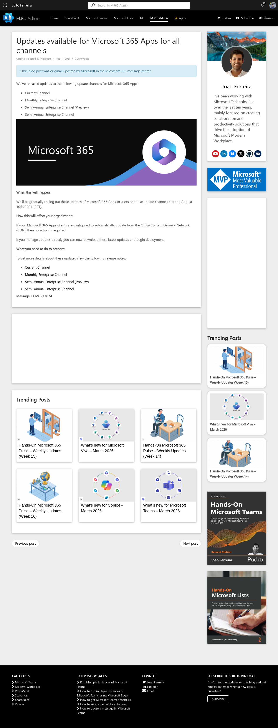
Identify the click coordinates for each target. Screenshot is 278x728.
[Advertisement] (106, 348)
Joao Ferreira (237, 86)
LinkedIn (150, 686)
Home (54, 18)
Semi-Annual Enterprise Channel (49, 288)
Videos (18, 704)
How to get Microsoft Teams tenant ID (104, 700)
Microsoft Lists (123, 18)
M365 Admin (159, 18)
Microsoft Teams (96, 18)
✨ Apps (180, 18)
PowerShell (20, 691)
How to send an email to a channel (101, 704)
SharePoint (72, 18)
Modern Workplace (26, 686)
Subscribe (247, 18)
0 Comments (82, 58)
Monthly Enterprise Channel (46, 274)
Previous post (25, 543)
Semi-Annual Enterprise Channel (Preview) (57, 281)
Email (148, 691)
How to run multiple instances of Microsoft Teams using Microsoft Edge (102, 693)
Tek (142, 18)
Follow (226, 18)
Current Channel (37, 267)
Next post (190, 543)
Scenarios (19, 695)
